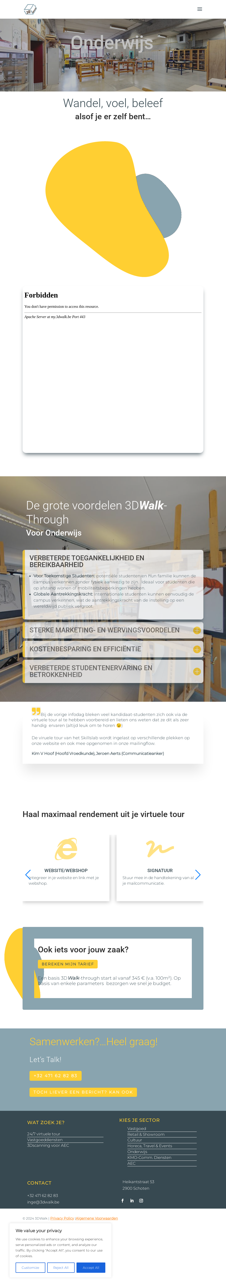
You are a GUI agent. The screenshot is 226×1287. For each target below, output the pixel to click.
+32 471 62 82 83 (55, 1075)
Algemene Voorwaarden (97, 1218)
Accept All (91, 1268)
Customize (30, 1268)
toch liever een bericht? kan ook (83, 1092)
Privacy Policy (62, 1218)
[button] (198, 875)
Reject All (61, 1268)
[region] (60, 1250)
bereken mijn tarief (68, 964)
